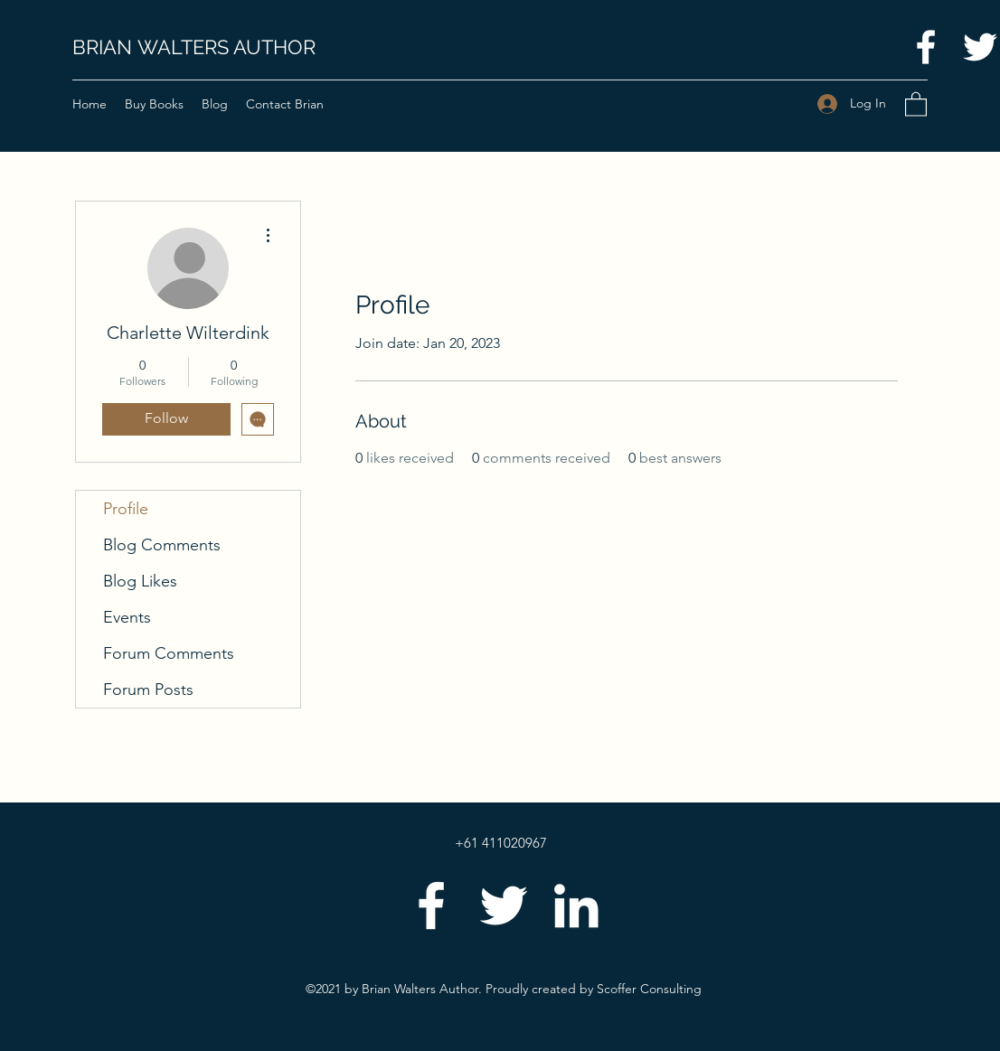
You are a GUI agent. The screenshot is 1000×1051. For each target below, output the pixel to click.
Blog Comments (162, 545)
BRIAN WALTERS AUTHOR (194, 47)
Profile (125, 509)
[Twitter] (503, 905)
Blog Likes (140, 581)
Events (127, 617)
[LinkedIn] (576, 905)
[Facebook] (925, 47)
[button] (916, 103)
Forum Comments (168, 653)
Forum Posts (148, 689)
